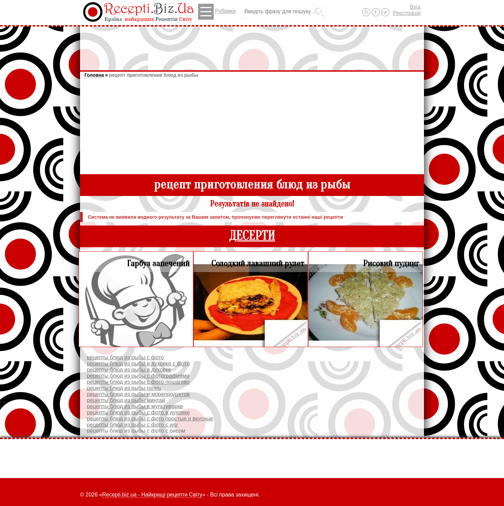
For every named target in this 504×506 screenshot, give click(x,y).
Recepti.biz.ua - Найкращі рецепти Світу (152, 495)
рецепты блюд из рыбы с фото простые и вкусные (150, 418)
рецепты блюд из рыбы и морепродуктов (138, 394)
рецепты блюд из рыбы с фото (125, 357)
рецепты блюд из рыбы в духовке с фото (138, 363)
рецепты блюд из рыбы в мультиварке (135, 406)
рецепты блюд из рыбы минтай (126, 400)
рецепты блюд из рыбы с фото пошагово (138, 382)
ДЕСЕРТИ (252, 236)
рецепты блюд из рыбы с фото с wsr (132, 425)
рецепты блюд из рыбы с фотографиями (138, 376)
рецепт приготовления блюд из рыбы (153, 75)
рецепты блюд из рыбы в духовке (129, 370)
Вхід (415, 7)
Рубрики (217, 12)
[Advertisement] (252, 45)
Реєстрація (407, 13)
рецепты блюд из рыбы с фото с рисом (136, 431)
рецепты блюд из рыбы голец (124, 388)
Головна (94, 75)
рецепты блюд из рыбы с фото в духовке (138, 412)
